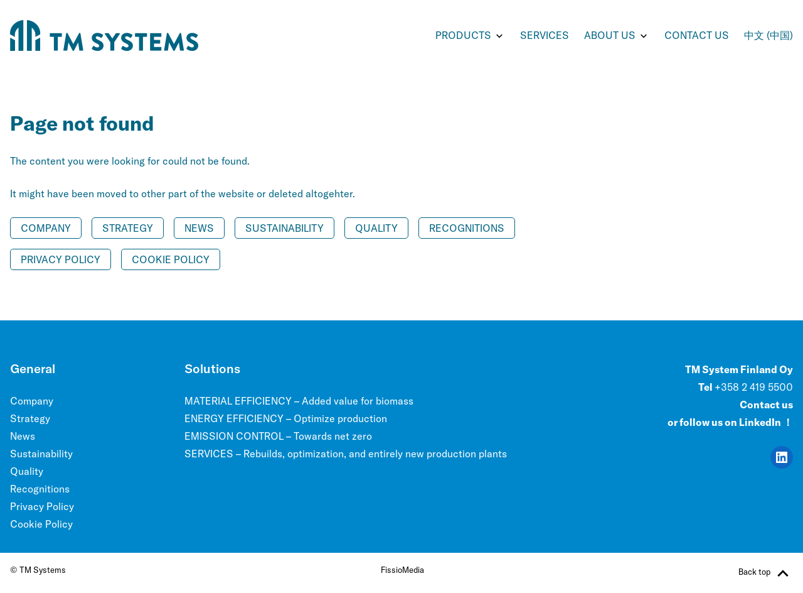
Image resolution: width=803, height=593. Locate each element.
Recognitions (466, 228)
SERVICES (544, 35)
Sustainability (284, 228)
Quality (376, 228)
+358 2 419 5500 (754, 387)
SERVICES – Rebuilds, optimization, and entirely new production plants (345, 453)
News (199, 228)
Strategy (127, 228)
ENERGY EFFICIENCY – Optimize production (285, 418)
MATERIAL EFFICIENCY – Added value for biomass (298, 400)
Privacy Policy (60, 259)
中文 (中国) (768, 35)
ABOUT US (609, 35)
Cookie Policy (171, 259)
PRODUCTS (463, 35)
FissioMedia (402, 570)
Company (46, 228)
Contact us (696, 35)
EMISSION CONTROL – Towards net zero (278, 436)
